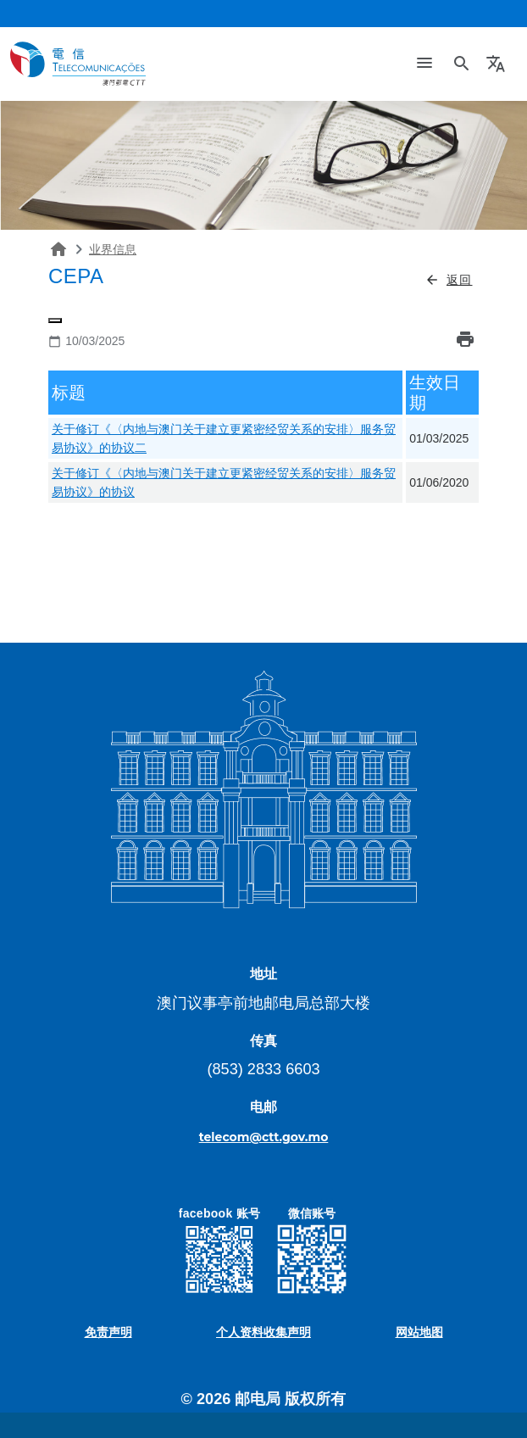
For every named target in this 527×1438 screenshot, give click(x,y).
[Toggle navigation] (424, 64)
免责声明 (108, 1332)
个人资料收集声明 (263, 1332)
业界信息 (112, 249)
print (465, 339)
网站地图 (419, 1332)
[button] (498, 64)
